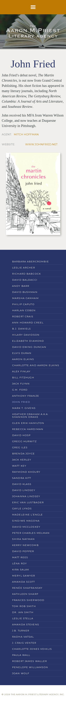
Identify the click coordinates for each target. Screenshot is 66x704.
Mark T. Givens (24, 408)
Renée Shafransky (27, 587)
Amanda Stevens (25, 624)
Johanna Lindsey (26, 496)
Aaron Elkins (23, 359)
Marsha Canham (25, 298)
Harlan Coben (24, 310)
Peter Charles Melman (31, 532)
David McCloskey (26, 526)
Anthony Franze (25, 395)
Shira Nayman (23, 539)
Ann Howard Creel (27, 322)
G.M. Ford (19, 389)
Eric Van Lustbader (28, 502)
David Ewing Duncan (29, 347)
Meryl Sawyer (23, 575)
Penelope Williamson (30, 667)
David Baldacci (24, 279)
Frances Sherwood (28, 600)
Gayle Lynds (22, 508)
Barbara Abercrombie (30, 261)
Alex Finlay (21, 371)
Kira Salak (20, 569)
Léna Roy (19, 563)
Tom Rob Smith (24, 606)
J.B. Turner (20, 630)
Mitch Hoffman (26, 134)
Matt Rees (20, 557)
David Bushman (24, 292)
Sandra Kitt (21, 478)
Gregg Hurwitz (24, 441)
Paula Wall (21, 655)
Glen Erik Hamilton (28, 423)
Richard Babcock (26, 273)
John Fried (21, 401)
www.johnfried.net (41, 144)
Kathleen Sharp (25, 594)
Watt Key (19, 465)
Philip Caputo (23, 304)
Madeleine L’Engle (27, 514)
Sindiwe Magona (26, 520)
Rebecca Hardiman (27, 429)
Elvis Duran (21, 353)
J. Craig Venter (24, 642)
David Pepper (23, 551)
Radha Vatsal (23, 636)
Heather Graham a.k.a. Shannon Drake (30, 415)
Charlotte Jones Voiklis (32, 648)
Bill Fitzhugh (23, 377)
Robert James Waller (29, 661)
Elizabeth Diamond (28, 340)
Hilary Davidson (25, 334)
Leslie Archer (23, 267)
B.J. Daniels (21, 328)
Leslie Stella (22, 618)
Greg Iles (19, 447)
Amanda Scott (23, 581)
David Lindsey (23, 490)
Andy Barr (20, 285)
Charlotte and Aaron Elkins (35, 365)
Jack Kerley (21, 459)
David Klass (21, 484)
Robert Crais (22, 316)
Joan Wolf (20, 673)
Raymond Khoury (26, 471)
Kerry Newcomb (25, 545)
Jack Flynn (21, 383)
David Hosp (21, 435)
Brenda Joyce (23, 453)
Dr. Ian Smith (22, 612)
